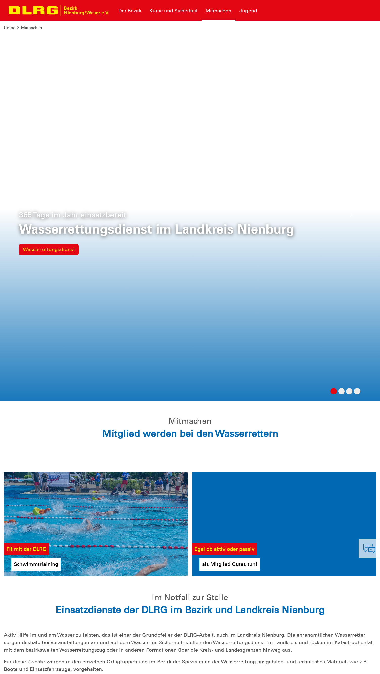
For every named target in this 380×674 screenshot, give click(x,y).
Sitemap (67, 666)
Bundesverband (288, 666)
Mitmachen (31, 27)
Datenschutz (43, 666)
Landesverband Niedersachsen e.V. (341, 666)
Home (9, 27)
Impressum (16, 666)
